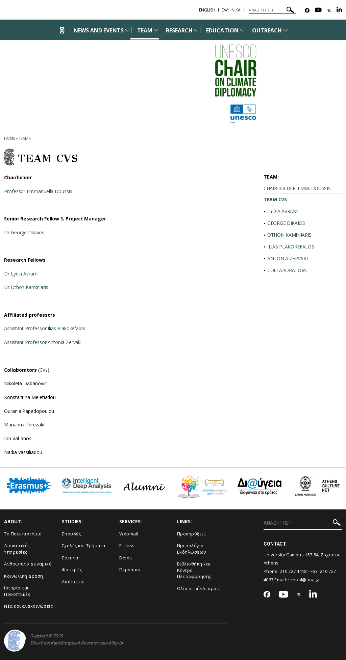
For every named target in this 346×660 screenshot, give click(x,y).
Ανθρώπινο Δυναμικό (28, 564)
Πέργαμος (130, 569)
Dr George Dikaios (24, 232)
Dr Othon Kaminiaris (26, 287)
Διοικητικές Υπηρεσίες (17, 549)
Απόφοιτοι (73, 582)
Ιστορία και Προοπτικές (17, 591)
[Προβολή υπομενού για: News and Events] (127, 30)
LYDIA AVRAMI (282, 211)
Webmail (129, 534)
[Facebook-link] (307, 11)
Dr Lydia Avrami (21, 273)
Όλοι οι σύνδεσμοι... (199, 588)
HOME (9, 138)
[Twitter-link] (329, 11)
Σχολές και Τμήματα (83, 546)
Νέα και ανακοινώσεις (28, 606)
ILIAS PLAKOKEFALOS (290, 246)
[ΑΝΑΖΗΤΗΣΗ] (272, 10)
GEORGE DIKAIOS (286, 223)
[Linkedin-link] (339, 11)
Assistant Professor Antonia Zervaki (42, 342)
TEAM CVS (275, 199)
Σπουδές (71, 534)
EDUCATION (222, 30)
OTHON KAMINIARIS (289, 235)
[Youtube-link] (318, 11)
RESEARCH (179, 30)
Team (24, 138)
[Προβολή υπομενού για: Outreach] (285, 30)
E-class (127, 546)
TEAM (144, 30)
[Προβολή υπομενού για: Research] (196, 30)
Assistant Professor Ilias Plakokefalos (44, 328)
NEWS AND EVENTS (99, 30)
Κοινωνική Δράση (23, 576)
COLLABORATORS (287, 270)
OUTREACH (267, 30)
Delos (125, 558)
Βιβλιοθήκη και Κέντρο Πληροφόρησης (194, 570)
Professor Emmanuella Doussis (38, 191)
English (207, 10)
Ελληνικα (231, 10)
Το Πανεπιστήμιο (23, 534)
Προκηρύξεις (191, 534)
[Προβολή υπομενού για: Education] (242, 30)
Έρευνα (70, 558)
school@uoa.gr (304, 580)
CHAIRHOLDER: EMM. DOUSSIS (297, 188)
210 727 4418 (293, 571)
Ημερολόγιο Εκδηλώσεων (191, 549)
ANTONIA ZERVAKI (287, 258)
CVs (44, 370)
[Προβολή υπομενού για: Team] (156, 30)
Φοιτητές (72, 569)
